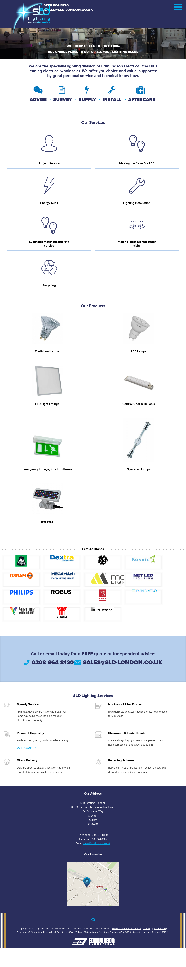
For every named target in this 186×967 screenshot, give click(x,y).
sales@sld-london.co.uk (122, 662)
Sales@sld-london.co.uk (68, 10)
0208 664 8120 (56, 5)
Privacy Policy (160, 928)
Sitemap (147, 928)
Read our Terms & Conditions (126, 928)
